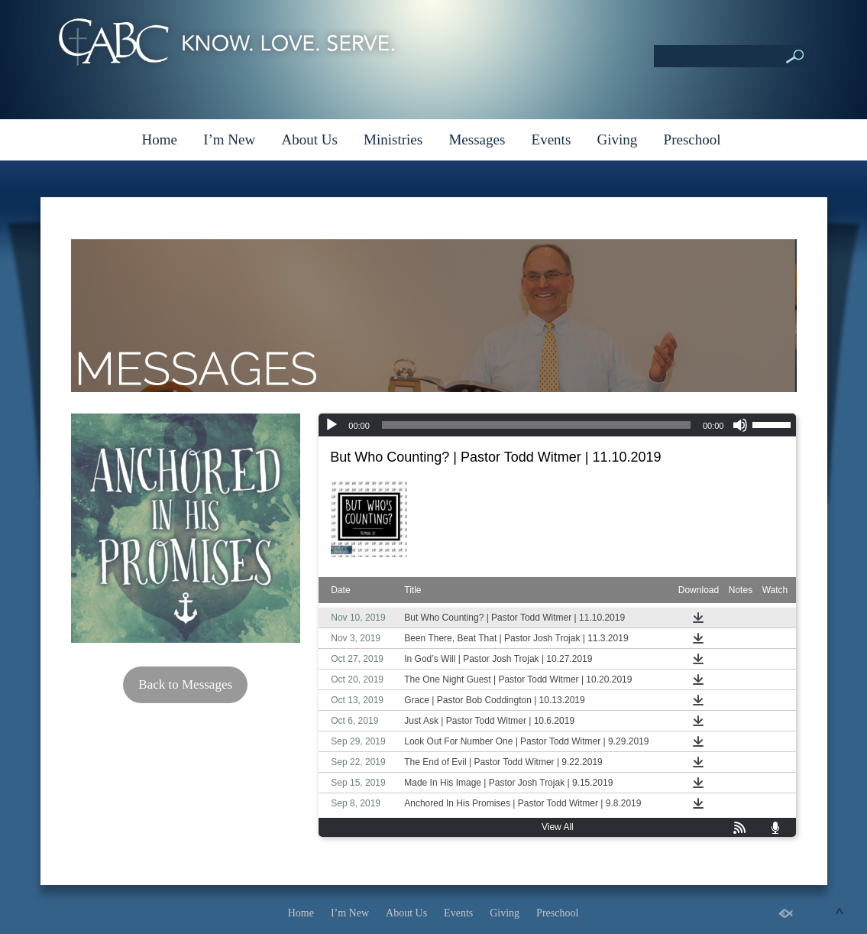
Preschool (692, 139)
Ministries (393, 139)
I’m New (229, 139)
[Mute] (740, 425)
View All (558, 827)
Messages (476, 139)
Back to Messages (185, 684)
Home (158, 139)
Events (551, 139)
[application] (557, 424)
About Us (309, 139)
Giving (617, 139)
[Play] (331, 425)
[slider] (536, 425)
